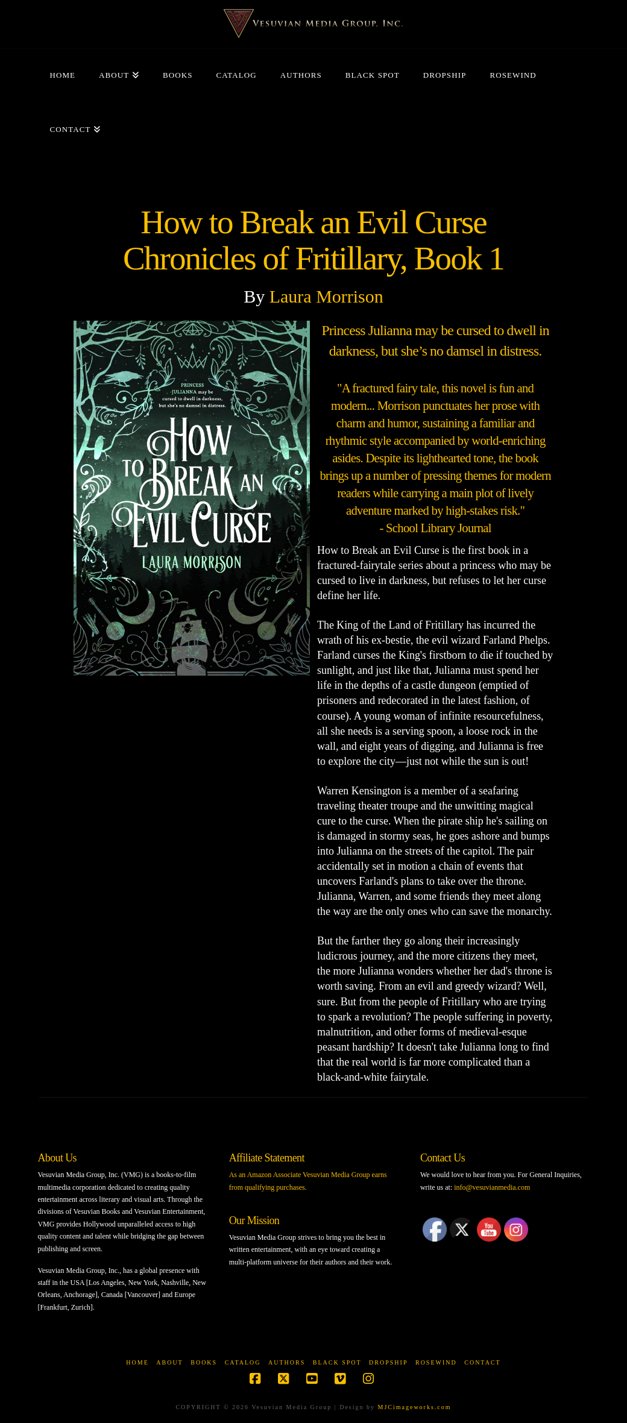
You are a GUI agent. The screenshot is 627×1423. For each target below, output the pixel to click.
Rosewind (436, 1362)
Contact (482, 1362)
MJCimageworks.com (415, 1407)
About (169, 1362)
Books (204, 1362)
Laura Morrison (326, 296)
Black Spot (337, 1362)
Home (137, 1362)
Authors (286, 1362)
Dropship (388, 1362)
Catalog (243, 1362)
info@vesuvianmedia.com (492, 1187)
